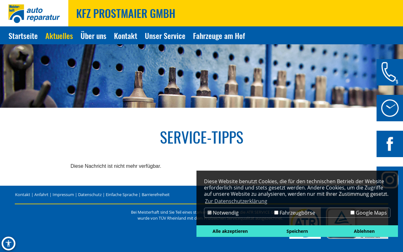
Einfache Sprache (122, 194)
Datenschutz (90, 194)
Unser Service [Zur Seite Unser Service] (165, 35)
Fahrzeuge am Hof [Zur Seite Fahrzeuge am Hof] (219, 35)
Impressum (63, 194)
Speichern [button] (297, 231)
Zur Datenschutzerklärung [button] (236, 201)
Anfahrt (41, 194)
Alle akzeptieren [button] (230, 231)
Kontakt (22, 194)
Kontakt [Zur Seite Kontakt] (125, 35)
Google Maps (368, 212)
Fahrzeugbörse (294, 212)
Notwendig (223, 212)
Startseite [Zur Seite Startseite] (23, 35)
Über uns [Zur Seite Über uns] (93, 35)
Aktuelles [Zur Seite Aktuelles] (59, 35)
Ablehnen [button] (364, 231)
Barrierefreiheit (156, 194)
